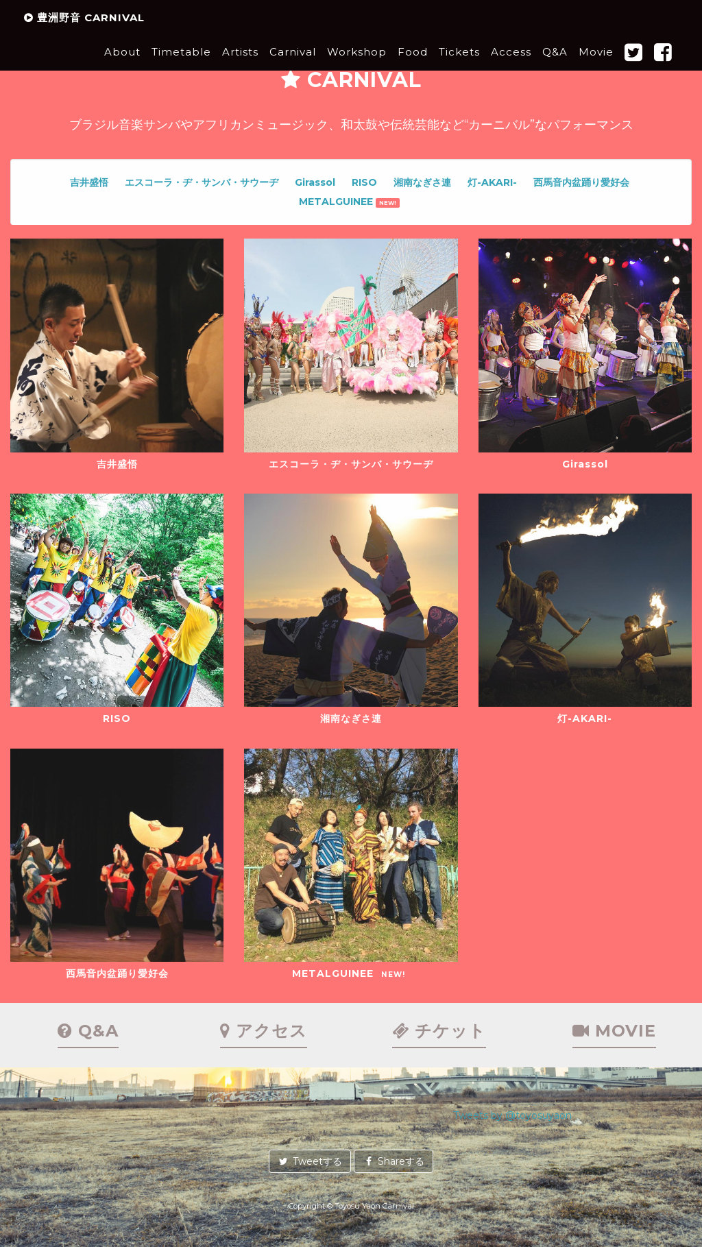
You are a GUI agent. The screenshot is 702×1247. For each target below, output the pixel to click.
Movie (596, 64)
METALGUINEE (349, 201)
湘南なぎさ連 (422, 182)
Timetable (181, 64)
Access (511, 64)
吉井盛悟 (89, 182)
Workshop (357, 64)
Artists (240, 64)
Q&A (555, 64)
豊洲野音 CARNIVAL (84, 30)
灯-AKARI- (492, 182)
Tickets (459, 64)
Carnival (292, 64)
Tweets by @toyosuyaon (512, 1115)
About (122, 64)
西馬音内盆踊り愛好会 (581, 182)
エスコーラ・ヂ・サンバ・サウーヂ (201, 182)
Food (413, 64)
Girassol (315, 182)
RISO (364, 182)
